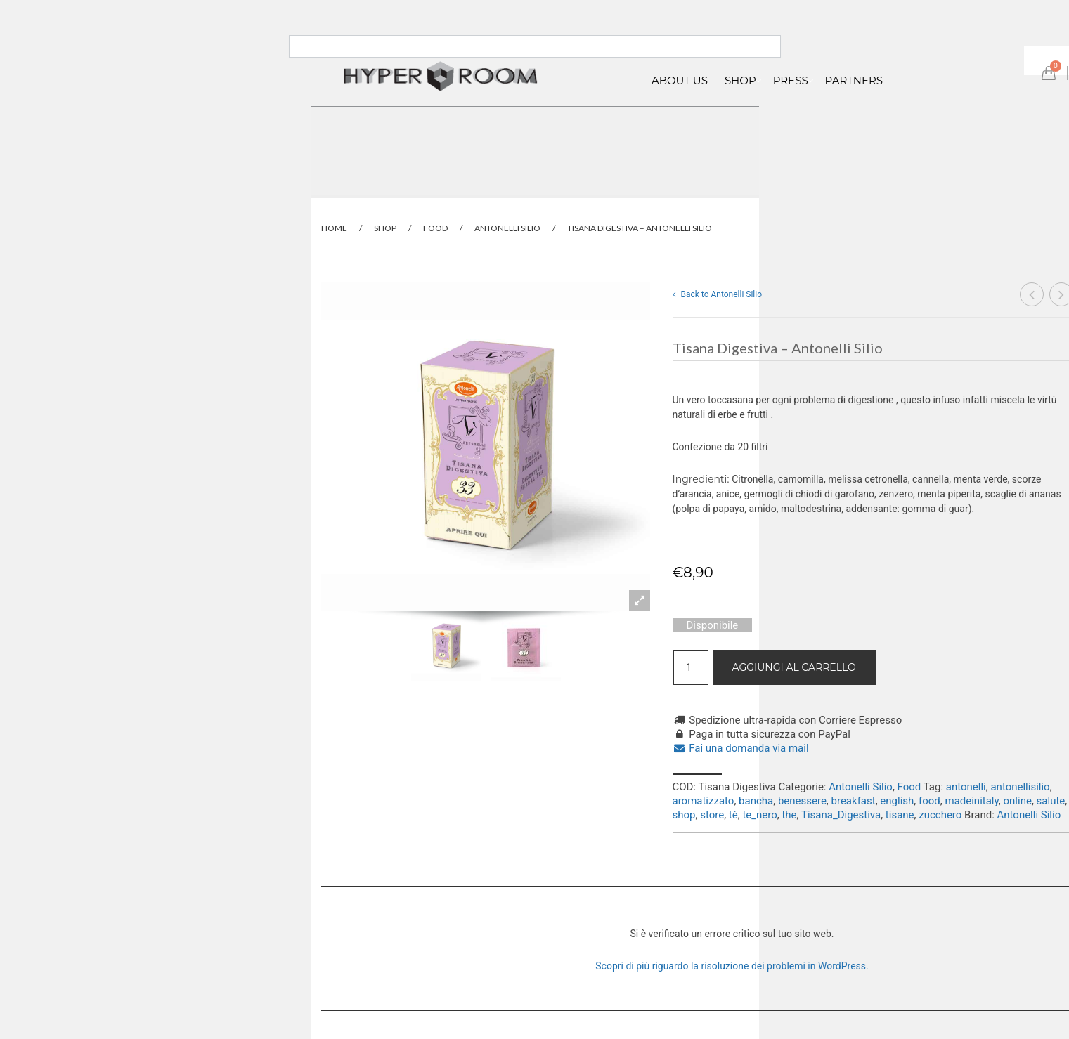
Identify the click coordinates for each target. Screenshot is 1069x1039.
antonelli (966, 786)
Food (435, 228)
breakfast (853, 801)
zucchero (940, 815)
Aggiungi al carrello (794, 667)
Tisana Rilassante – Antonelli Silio (1032, 295)
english (897, 801)
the (789, 815)
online (1018, 801)
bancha (756, 801)
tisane (900, 815)
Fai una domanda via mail (741, 748)
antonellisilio (1019, 786)
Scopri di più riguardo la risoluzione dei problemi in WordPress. (731, 966)
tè (733, 815)
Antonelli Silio (507, 228)
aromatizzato (703, 801)
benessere (802, 801)
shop (684, 815)
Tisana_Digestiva (841, 815)
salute (1051, 801)
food (929, 801)
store (712, 815)
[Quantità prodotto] (690, 667)
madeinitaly (971, 801)
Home (334, 228)
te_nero (759, 815)
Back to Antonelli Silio (718, 294)
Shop (385, 228)
